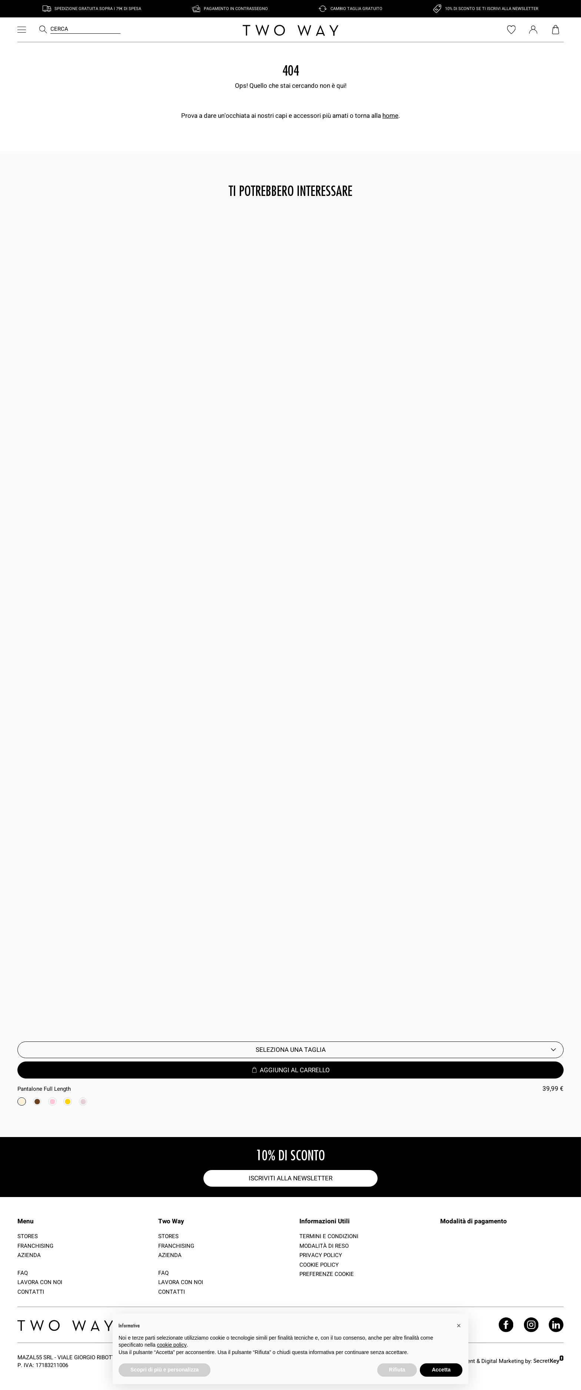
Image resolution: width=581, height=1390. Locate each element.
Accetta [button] (441, 1370)
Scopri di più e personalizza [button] (164, 1370)
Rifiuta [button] (397, 1370)
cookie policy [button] (172, 1345)
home (390, 115)
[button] (459, 1325)
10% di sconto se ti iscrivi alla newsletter (491, 8)
